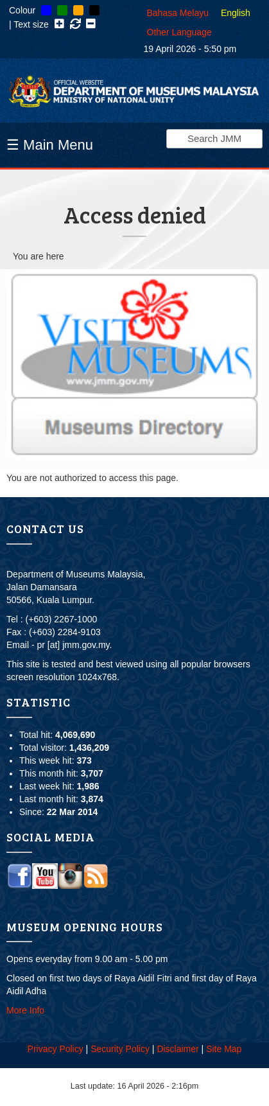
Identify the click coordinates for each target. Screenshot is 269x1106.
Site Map (223, 1049)
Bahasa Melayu (178, 13)
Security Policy (120, 1049)
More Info (25, 1010)
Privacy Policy (55, 1049)
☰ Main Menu (49, 145)
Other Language (179, 32)
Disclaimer (177, 1049)
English (235, 13)
